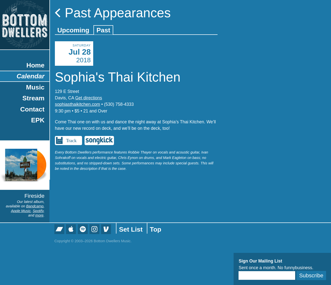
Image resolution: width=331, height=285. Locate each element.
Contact (32, 109)
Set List (130, 229)
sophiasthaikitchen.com (77, 104)
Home (35, 65)
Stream (33, 98)
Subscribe (311, 275)
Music (35, 87)
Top (155, 229)
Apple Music (21, 211)
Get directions (88, 97)
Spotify (38, 211)
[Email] (267, 275)
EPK (37, 120)
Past (103, 30)
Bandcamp (35, 206)
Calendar (30, 76)
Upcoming (73, 30)
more (39, 215)
